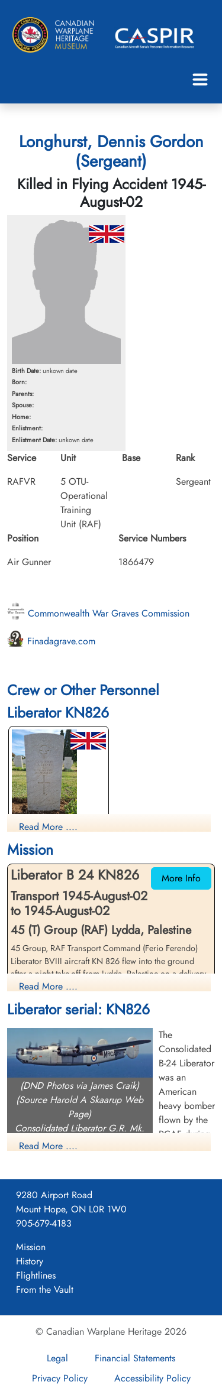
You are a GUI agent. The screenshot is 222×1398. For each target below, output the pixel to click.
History (29, 1261)
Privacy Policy (60, 1378)
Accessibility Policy (152, 1378)
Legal (57, 1358)
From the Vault (44, 1289)
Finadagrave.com (51, 641)
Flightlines (36, 1275)
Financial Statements (135, 1358)
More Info (181, 878)
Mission (31, 1247)
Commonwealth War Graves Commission (98, 613)
